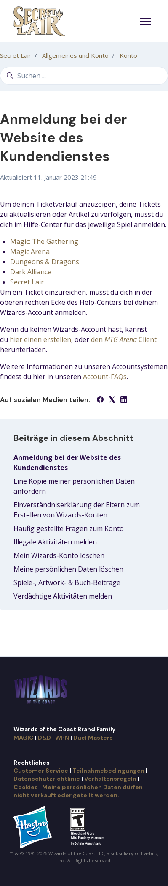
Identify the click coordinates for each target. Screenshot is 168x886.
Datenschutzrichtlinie (46, 778)
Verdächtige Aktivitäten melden (62, 596)
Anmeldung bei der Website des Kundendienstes (67, 462)
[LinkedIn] (123, 400)
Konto (128, 55)
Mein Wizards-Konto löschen (58, 555)
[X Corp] (112, 400)
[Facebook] (100, 400)
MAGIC (23, 737)
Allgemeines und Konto (75, 55)
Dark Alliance (30, 271)
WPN (62, 737)
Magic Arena (30, 251)
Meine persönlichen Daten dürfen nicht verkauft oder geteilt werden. (78, 791)
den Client (124, 339)
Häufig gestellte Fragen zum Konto (68, 528)
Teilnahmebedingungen (108, 770)
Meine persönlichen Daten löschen (68, 569)
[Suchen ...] (84, 76)
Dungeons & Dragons (44, 261)
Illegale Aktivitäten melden (55, 542)
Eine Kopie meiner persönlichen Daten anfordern (74, 486)
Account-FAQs (105, 376)
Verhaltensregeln (110, 778)
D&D (44, 737)
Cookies (25, 787)
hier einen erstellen (40, 339)
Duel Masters (93, 737)
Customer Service (40, 770)
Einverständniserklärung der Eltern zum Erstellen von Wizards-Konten (76, 510)
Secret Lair (15, 55)
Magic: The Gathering (44, 241)
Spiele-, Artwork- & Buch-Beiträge (66, 582)
